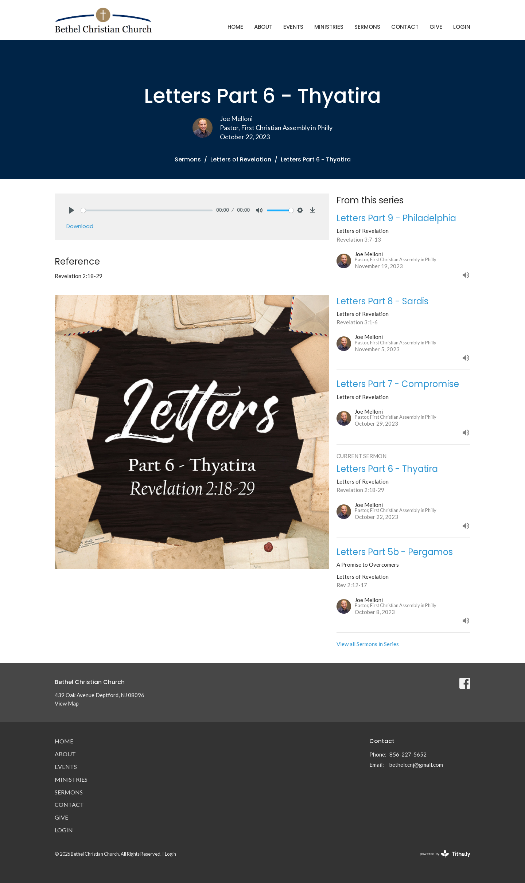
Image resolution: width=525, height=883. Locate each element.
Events (293, 27)
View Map (67, 703)
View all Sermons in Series (368, 644)
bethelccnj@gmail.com (416, 764)
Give (435, 27)
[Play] (71, 210)
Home (235, 27)
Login (461, 27)
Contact (405, 27)
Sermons (367, 27)
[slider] (147, 210)
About (263, 27)
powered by (445, 853)
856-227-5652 (408, 754)
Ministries (328, 27)
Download (79, 226)
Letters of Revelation (240, 159)
